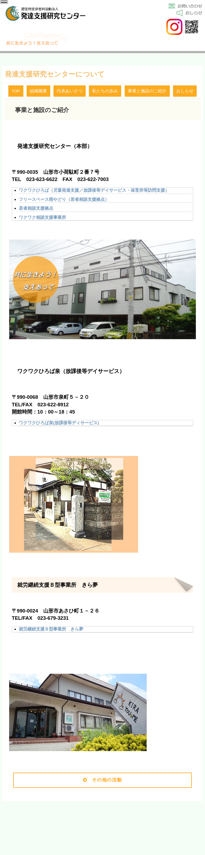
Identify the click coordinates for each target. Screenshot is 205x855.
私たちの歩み (105, 91)
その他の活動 (102, 779)
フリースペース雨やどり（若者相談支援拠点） (64, 199)
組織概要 (38, 91)
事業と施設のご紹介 (147, 91)
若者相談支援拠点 (36, 208)
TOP (16, 91)
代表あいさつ (69, 91)
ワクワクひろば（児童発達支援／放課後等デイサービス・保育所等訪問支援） (94, 190)
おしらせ (184, 91)
